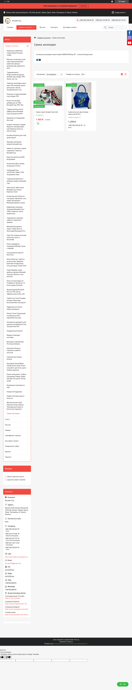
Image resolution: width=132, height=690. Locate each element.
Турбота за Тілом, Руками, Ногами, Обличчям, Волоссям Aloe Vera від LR (16, 300)
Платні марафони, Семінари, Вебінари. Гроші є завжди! (16, 246)
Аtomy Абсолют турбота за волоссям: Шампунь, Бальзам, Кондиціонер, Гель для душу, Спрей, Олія (16, 262)
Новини (7, 430)
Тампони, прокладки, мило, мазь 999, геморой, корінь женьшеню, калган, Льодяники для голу (16, 86)
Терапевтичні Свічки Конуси (14, 358)
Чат (123, 684)
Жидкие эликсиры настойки (13, 336)
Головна (10, 27)
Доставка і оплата (69, 27)
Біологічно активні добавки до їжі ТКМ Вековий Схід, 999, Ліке (15, 103)
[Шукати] (105, 27)
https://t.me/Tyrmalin (12, 598)
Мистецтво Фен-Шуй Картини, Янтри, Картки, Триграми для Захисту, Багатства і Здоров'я (15, 406)
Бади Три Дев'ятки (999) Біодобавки (16, 158)
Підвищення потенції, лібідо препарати (14, 308)
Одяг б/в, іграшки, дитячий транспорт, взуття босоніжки (16, 237)
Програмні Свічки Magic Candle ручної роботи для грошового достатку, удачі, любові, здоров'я (16, 367)
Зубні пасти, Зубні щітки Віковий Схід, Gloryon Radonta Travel (15, 190)
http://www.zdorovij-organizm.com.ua (17, 557)
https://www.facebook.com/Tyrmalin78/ (17, 604)
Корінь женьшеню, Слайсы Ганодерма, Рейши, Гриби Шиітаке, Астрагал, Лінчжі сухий (16, 377)
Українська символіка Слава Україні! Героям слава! (15, 53)
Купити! (84, 6)
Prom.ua (76, 639)
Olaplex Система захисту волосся (15, 397)
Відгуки (7, 452)
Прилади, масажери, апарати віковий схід (14, 143)
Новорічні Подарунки (14, 392)
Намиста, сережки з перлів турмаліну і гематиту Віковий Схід (16, 151)
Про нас (42, 27)
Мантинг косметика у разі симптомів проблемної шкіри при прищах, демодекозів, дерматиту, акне (16, 64)
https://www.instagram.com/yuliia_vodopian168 (17, 609)
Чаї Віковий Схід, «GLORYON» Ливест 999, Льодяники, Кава (15, 172)
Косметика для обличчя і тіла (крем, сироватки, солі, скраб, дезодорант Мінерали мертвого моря (16, 199)
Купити (38, 123)
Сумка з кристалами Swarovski (47, 112)
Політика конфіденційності (79, 643)
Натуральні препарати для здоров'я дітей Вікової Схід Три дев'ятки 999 (16, 324)
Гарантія (8, 457)
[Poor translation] (8, 657)
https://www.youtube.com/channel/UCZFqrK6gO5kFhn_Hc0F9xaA (17, 614)
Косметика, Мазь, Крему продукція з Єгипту (15, 165)
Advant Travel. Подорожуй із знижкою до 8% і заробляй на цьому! (16, 316)
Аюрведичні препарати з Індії (16, 386)
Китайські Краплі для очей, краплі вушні (16, 136)
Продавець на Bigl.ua (66, 641)
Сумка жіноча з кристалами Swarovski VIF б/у (78, 113)
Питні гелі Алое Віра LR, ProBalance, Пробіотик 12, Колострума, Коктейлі (16, 283)
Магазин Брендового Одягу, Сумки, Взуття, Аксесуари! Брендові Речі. (16, 229)
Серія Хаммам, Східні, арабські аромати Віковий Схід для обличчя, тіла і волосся (16, 273)
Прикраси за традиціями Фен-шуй (16, 119)
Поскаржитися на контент (62, 643)
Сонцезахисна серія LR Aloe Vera (15, 254)
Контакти (54, 27)
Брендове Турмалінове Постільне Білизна (15, 343)
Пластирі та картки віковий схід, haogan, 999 (16, 95)
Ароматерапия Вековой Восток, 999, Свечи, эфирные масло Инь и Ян (16, 292)
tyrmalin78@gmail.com (13, 563)
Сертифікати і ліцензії (13, 435)
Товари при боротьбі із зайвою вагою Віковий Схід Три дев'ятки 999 (15, 111)
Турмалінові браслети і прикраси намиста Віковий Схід (16, 181)
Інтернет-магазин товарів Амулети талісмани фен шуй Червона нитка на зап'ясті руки (16, 128)
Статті (7, 419)
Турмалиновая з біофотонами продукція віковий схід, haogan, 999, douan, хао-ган (16, 76)
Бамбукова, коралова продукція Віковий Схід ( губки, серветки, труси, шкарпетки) (15, 210)
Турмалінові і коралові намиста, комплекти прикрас (15, 220)
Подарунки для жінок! (14, 331)
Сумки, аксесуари (13, 413)
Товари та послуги (25, 27)
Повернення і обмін (12, 446)
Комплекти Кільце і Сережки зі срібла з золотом (14, 350)
